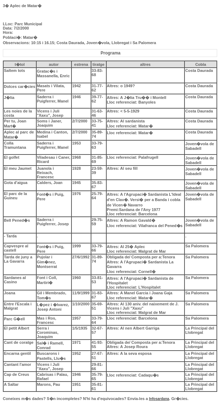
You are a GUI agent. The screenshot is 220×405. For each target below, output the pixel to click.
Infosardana (159, 399)
